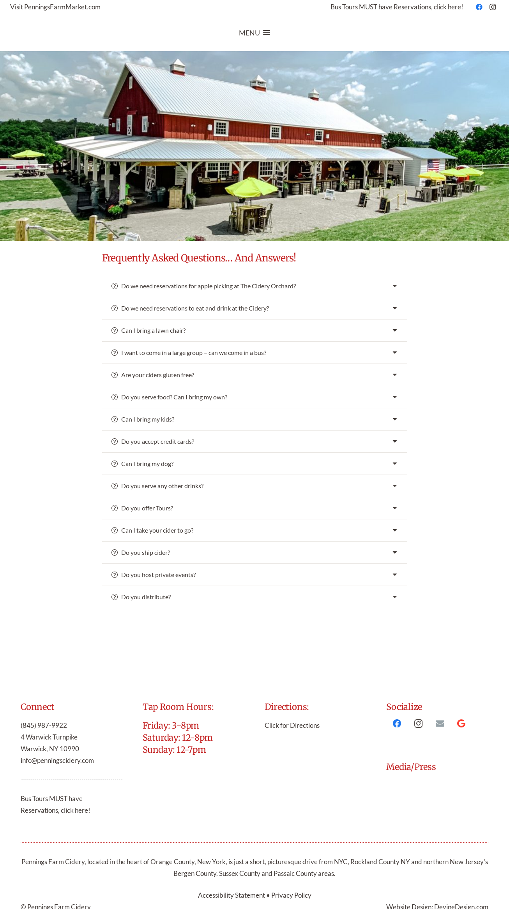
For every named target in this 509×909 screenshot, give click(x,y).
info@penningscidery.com (57, 760)
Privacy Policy (291, 895)
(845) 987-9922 (44, 725)
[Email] (440, 723)
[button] (254, 32)
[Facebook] (479, 7)
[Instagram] (492, 7)
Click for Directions (292, 725)
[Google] (461, 723)
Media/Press (411, 766)
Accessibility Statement (232, 895)
